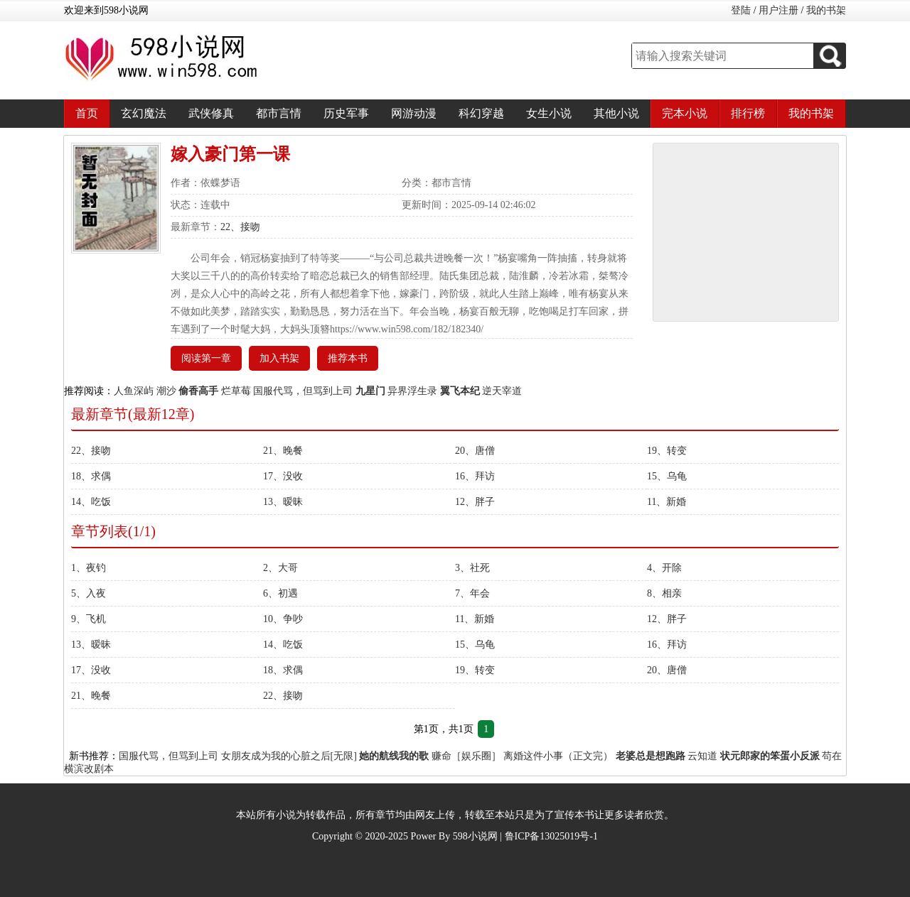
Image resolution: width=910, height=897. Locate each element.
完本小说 (684, 113)
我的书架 (826, 10)
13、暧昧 (283, 501)
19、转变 (667, 450)
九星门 (370, 391)
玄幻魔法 (143, 113)
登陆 (741, 10)
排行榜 (748, 113)
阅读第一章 (206, 358)
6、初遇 (280, 593)
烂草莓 (236, 391)
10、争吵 (283, 619)
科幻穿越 (481, 113)
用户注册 (778, 10)
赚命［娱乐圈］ (466, 756)
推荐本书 (348, 358)
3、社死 (472, 567)
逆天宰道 (502, 391)
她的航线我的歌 (394, 756)
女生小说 (549, 113)
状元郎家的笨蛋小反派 (770, 756)
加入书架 (279, 358)
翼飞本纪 (460, 391)
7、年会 (472, 593)
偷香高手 (198, 391)
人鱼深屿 (134, 391)
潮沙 (166, 391)
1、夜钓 (88, 567)
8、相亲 (664, 593)
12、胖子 (475, 501)
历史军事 (346, 113)
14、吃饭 (91, 501)
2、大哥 (280, 567)
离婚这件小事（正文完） (558, 756)
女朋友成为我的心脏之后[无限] (289, 756)
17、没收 (283, 476)
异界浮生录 (412, 391)
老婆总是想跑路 (650, 756)
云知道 (702, 756)
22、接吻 (240, 227)
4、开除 (664, 567)
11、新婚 (666, 501)
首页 (86, 113)
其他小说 (616, 113)
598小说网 (475, 836)
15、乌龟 (667, 476)
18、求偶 (91, 476)
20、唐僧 (475, 450)
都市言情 (278, 113)
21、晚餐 (283, 450)
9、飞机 (88, 619)
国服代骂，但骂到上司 (303, 391)
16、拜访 (475, 476)
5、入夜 (88, 593)
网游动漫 (414, 113)
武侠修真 (211, 113)
